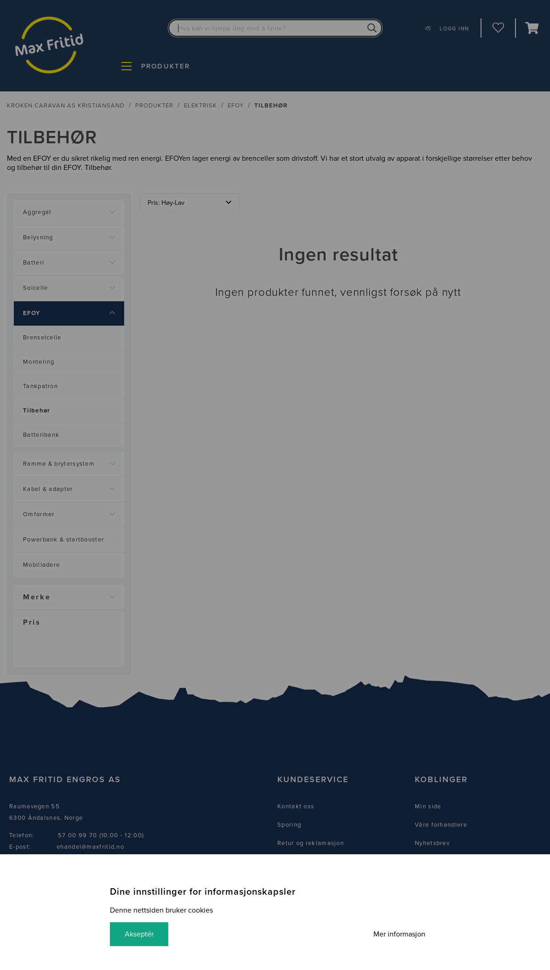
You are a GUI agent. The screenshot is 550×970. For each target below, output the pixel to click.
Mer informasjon (399, 934)
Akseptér (139, 934)
